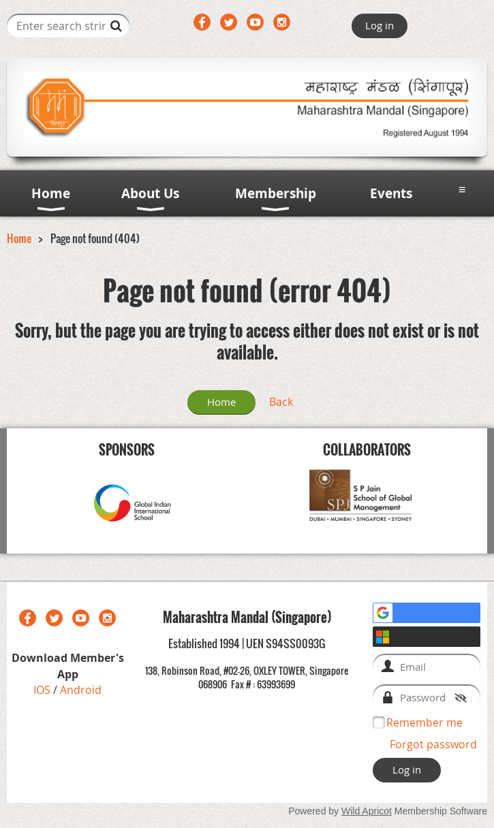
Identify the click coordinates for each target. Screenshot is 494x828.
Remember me (424, 722)
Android (81, 689)
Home (19, 238)
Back (281, 401)
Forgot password (433, 744)
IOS (43, 689)
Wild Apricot (366, 811)
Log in (379, 25)
